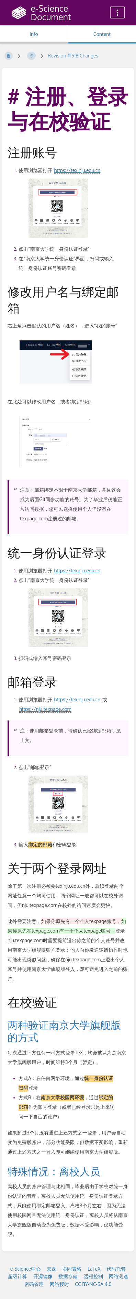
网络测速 (118, 1276)
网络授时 (59, 1284)
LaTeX (94, 1269)
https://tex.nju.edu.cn (77, 170)
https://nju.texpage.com (45, 709)
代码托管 (116, 1269)
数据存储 (68, 1276)
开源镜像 (43, 1276)
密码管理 (34, 1284)
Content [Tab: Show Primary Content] (102, 34)
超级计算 (17, 1276)
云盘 (51, 1269)
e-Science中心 (25, 1269)
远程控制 (93, 1276)
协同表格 (71, 1269)
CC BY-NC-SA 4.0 (93, 1284)
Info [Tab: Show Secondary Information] (34, 34)
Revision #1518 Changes (73, 56)
